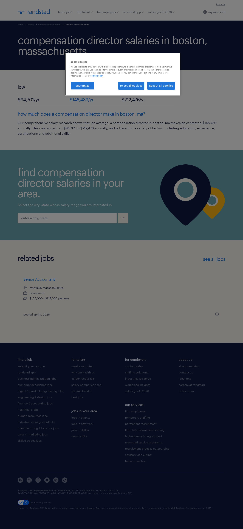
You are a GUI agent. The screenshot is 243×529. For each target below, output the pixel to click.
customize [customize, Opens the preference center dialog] (82, 85)
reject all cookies (131, 85)
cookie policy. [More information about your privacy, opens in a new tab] (96, 76)
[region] (122, 74)
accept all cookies (161, 85)
